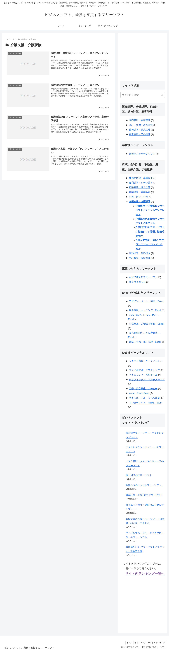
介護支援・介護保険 (139, 201)
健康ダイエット (137, 282)
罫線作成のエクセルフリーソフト (143, 485)
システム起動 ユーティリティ (145, 361)
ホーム (128, 643)
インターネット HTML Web (145, 402)
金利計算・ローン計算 (141, 182)
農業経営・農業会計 (139, 192)
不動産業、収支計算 (139, 187)
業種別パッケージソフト (142, 153)
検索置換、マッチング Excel (145, 310)
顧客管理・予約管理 (139, 134)
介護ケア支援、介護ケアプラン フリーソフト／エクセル (149, 244)
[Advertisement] (142, 54)
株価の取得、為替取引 (141, 178)
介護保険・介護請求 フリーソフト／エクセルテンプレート (150, 210)
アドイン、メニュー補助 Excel (146, 301)
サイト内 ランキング (156, 643)
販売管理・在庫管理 (139, 120)
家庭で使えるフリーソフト (143, 277)
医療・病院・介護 (138, 196)
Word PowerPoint (139, 393)
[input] (142, 95)
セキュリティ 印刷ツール (143, 375)
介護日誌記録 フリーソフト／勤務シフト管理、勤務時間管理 (150, 231)
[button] (162, 94)
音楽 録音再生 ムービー (143, 388)
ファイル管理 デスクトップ (144, 370)
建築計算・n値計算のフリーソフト (144, 495)
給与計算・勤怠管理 (139, 129)
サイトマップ (139, 643)
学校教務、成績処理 (139, 258)
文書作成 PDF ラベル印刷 (144, 398)
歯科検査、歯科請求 (139, 253)
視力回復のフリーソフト (139, 475)
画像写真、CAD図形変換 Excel (146, 324)
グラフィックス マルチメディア (147, 379)
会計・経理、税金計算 (141, 125)
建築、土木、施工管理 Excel (145, 342)
